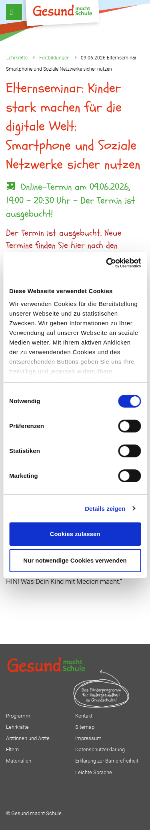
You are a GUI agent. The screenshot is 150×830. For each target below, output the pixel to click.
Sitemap (84, 727)
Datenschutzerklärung (100, 749)
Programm (18, 716)
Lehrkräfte (17, 727)
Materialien (18, 761)
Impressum (88, 738)
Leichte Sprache (93, 772)
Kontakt (83, 716)
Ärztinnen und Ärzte (28, 738)
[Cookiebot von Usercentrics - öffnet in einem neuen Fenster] (107, 263)
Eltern (12, 749)
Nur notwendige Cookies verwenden (74, 560)
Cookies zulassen (75, 533)
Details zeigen (105, 508)
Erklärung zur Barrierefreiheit (106, 761)
